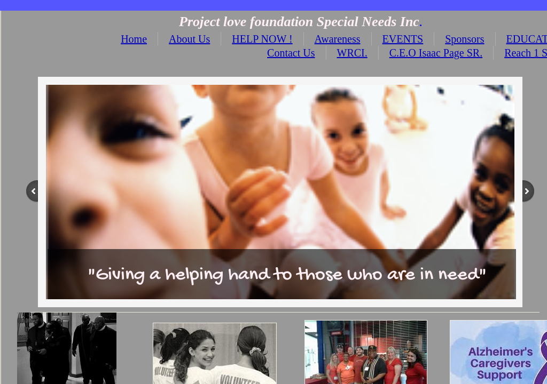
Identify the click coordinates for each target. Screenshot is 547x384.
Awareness (338, 39)
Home (134, 39)
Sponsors (464, 39)
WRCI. (352, 53)
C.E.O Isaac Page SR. (435, 53)
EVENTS (403, 39)
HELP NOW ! (262, 39)
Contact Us (291, 53)
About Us (189, 39)
